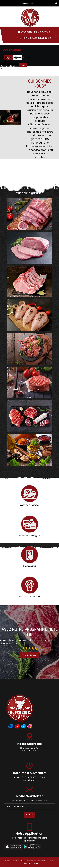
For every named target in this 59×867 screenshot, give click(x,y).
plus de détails (29, 655)
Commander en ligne (29, 863)
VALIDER (29, 815)
